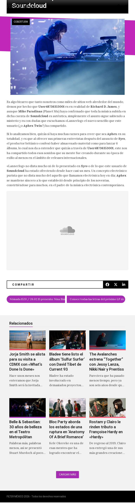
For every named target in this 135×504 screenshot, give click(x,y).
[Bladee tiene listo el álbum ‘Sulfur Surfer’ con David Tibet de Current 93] (67, 363)
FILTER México (22, 6)
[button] (119, 6)
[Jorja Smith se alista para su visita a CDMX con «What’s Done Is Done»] (27, 363)
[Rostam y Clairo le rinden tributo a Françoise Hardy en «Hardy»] (107, 431)
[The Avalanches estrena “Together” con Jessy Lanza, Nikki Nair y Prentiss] (107, 363)
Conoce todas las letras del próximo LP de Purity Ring (97, 300)
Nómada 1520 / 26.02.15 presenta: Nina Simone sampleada (37, 300)
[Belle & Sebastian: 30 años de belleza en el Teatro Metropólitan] (27, 431)
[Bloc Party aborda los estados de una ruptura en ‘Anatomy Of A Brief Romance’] (67, 431)
